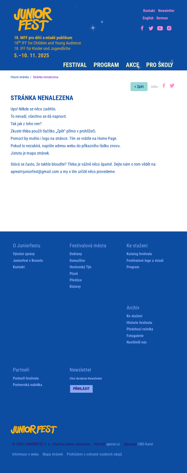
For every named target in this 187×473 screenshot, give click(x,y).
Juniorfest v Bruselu (28, 260)
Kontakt (149, 11)
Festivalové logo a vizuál (145, 260)
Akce (132, 64)
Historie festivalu (139, 322)
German (162, 18)
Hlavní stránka (20, 77)
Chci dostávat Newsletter (86, 378)
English (148, 18)
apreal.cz (113, 444)
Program (106, 64)
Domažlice (77, 260)
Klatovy (75, 286)
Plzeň (74, 273)
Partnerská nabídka (27, 385)
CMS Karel (145, 444)
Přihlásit (81, 388)
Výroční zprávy (24, 254)
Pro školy (159, 64)
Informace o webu (25, 454)
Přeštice (76, 280)
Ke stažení (134, 316)
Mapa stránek (53, 454)
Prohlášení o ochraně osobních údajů (94, 454)
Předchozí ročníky (140, 329)
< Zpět (139, 86)
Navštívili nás (137, 342)
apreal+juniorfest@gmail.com (35, 171)
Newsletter (166, 11)
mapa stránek (38, 153)
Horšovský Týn (80, 267)
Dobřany (76, 254)
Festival (75, 64)
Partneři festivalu (26, 378)
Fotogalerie (135, 336)
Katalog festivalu (139, 254)
